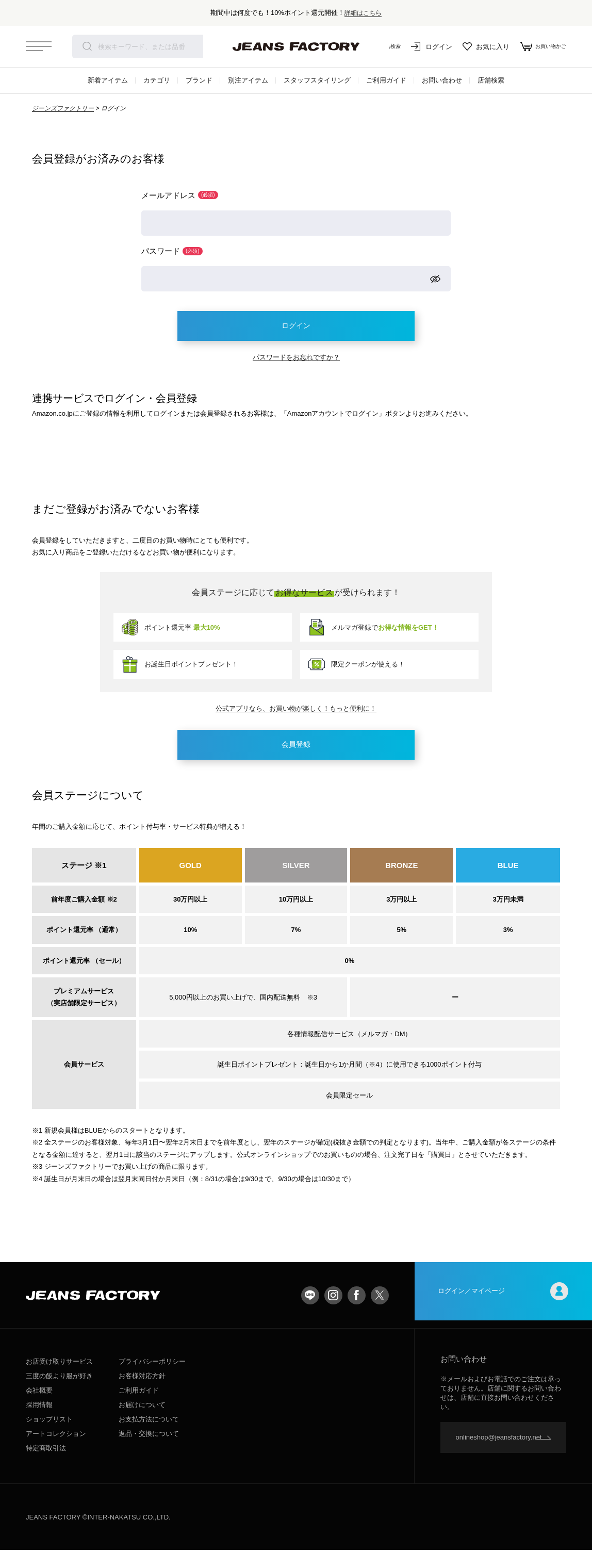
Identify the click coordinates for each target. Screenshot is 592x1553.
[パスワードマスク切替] (435, 279)
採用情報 (39, 1408)
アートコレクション (56, 1437)
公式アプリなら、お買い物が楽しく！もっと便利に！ (296, 710)
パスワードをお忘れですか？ (296, 359)
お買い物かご (538, 46)
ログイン (421, 46)
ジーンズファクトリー (63, 108)
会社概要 (39, 1393)
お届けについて (142, 1408)
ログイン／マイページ (503, 1298)
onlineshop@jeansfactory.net (499, 1440)
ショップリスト (49, 1422)
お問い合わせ (442, 80)
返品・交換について (149, 1437)
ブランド (199, 80)
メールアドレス (179, 195)
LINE (310, 1298)
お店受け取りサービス (59, 1364)
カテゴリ (156, 80)
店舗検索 (491, 80)
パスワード (172, 251)
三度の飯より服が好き (59, 1379)
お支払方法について (149, 1422)
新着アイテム (108, 80)
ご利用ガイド (386, 80)
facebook (357, 1298)
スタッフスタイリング (317, 80)
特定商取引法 (46, 1451)
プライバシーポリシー (152, 1364)
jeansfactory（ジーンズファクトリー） (296, 46)
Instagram (333, 1298)
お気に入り (476, 46)
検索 (87, 46)
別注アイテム (248, 80)
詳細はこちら (363, 12)
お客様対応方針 (142, 1379)
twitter (380, 1298)
